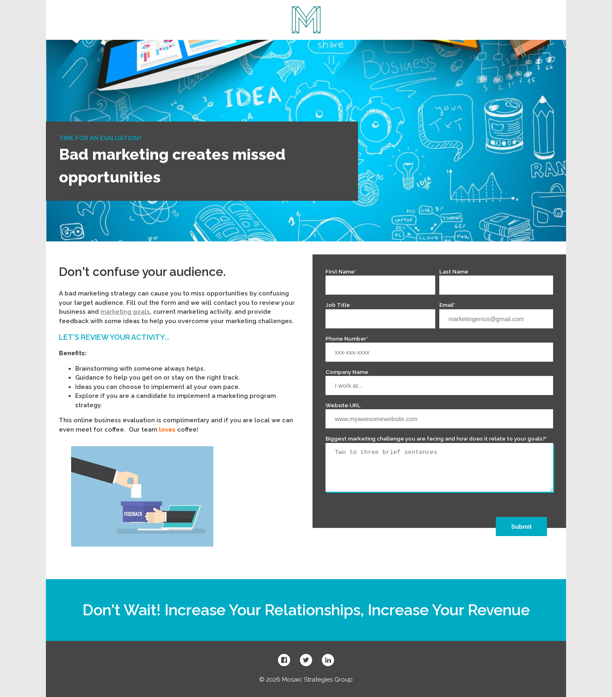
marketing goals (125, 311)
